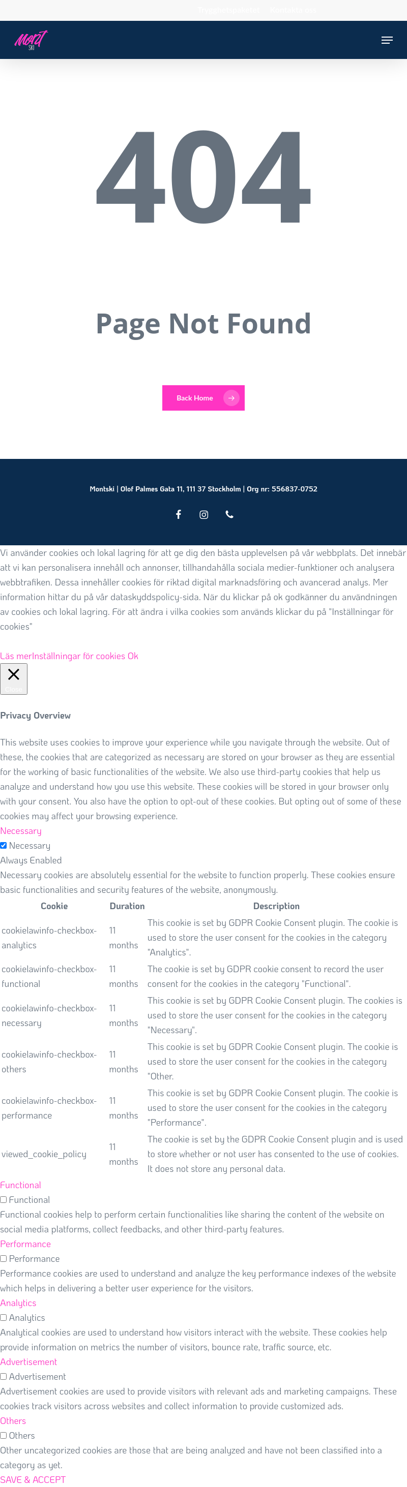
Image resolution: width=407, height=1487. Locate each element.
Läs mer (16, 655)
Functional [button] (20, 1185)
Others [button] (13, 1420)
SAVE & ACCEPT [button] (33, 1479)
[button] (387, 40)
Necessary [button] (21, 830)
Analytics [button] (18, 1302)
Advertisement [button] (28, 1361)
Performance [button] (25, 1243)
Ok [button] (133, 655)
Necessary (29, 845)
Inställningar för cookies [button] (79, 655)
